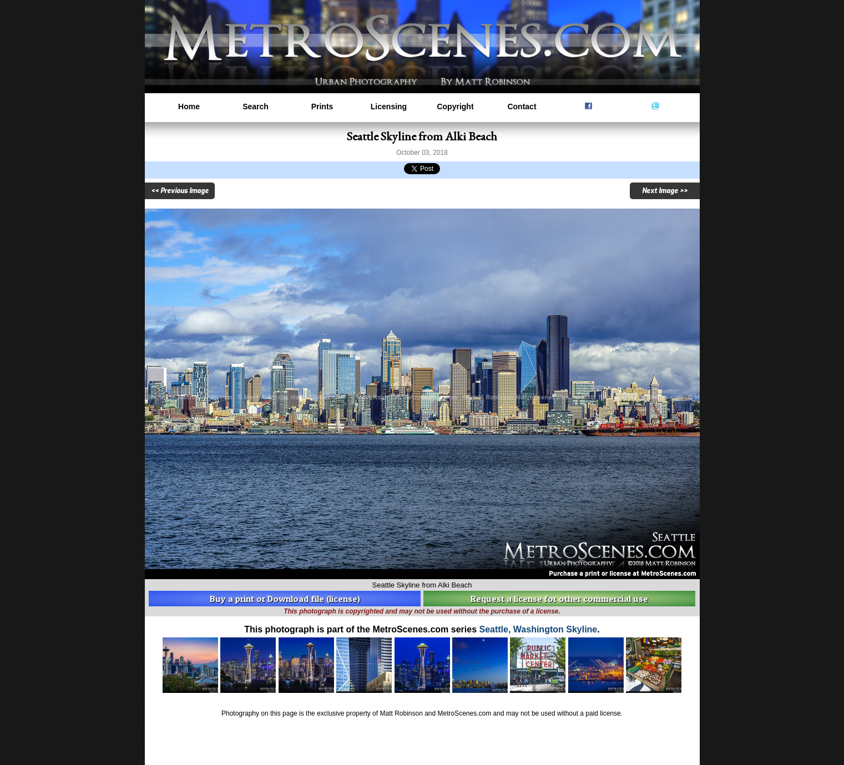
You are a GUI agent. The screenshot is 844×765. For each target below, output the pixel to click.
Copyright (455, 106)
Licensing (389, 106)
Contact (521, 106)
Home (189, 106)
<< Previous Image (180, 190)
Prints (322, 106)
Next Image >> (665, 190)
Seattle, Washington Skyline (538, 629)
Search (255, 106)
